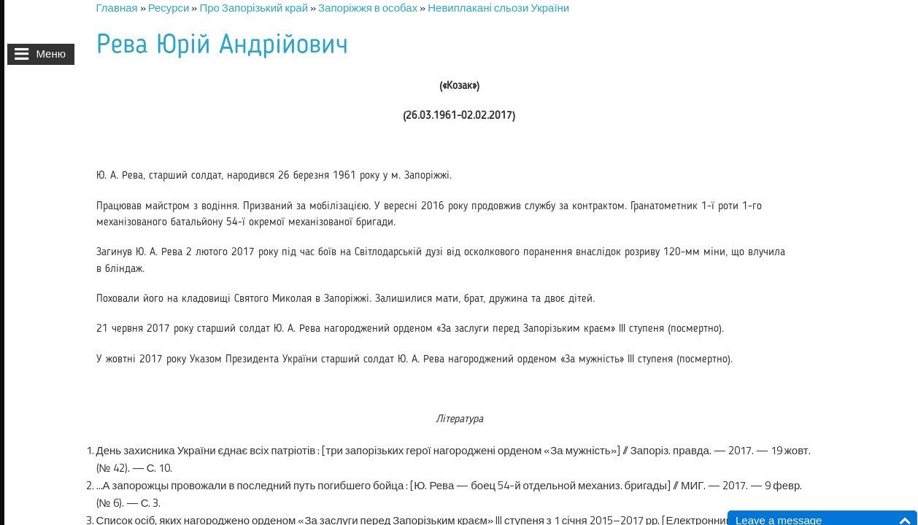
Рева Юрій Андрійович (222, 45)
